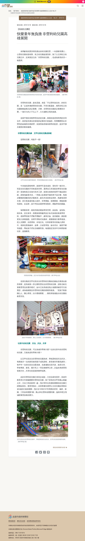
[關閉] (83, 1)
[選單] (82, 5)
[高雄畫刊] (7, 5)
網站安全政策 (21, 521)
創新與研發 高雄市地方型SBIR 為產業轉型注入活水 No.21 (38, 11)
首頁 (9, 11)
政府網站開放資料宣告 (34, 521)
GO (49, 1)
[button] (77, 5)
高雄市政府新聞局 (18, 516)
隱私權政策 (11, 521)
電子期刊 (16, 11)
